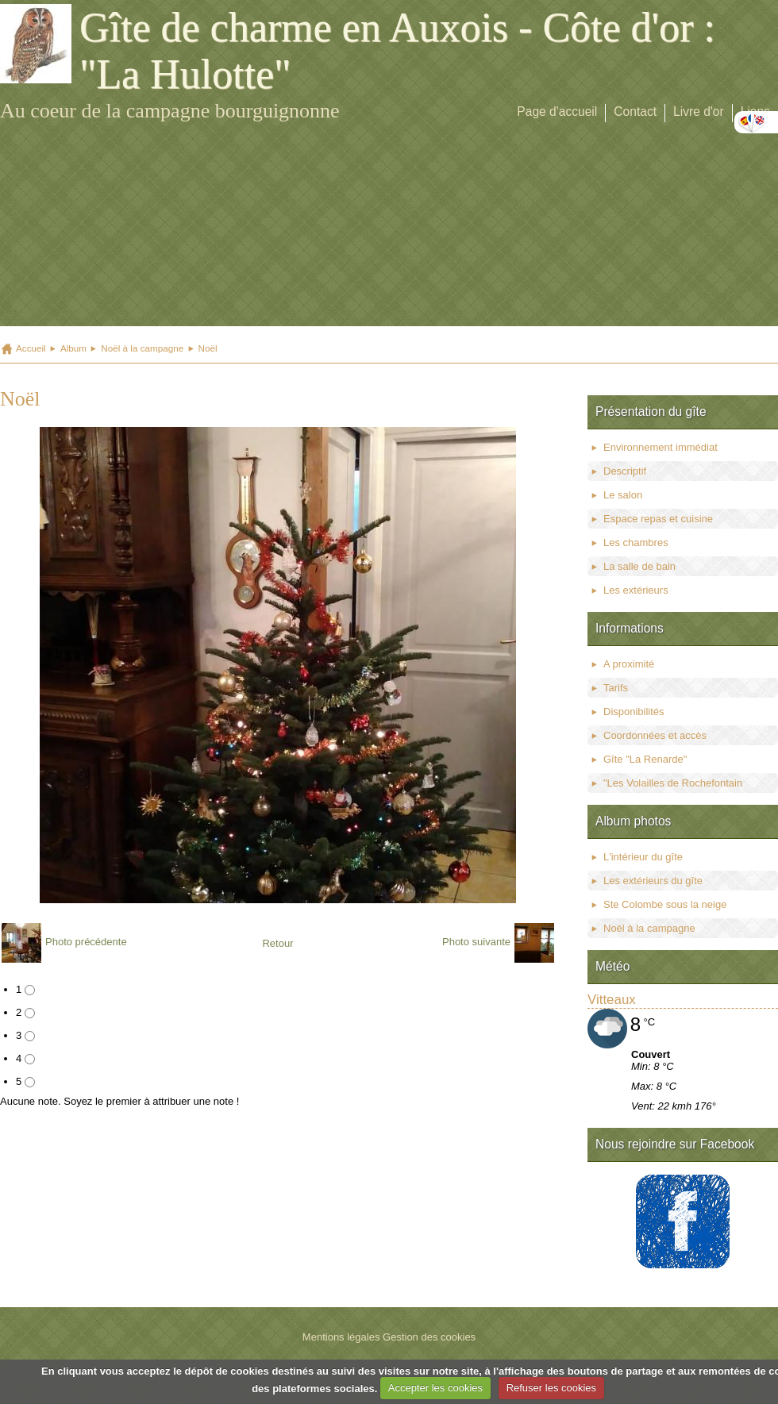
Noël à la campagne (142, 348)
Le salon (622, 495)
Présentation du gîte (651, 411)
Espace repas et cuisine (658, 519)
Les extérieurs (635, 590)
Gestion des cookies (429, 1337)
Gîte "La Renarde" (645, 759)
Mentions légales (341, 1337)
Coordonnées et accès (655, 735)
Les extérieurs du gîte (653, 881)
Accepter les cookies (435, 1388)
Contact (635, 111)
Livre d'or (698, 111)
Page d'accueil (557, 111)
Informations (629, 628)
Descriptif (624, 471)
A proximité (628, 664)
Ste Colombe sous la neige (664, 904)
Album (73, 348)
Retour (277, 943)
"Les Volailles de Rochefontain (672, 783)
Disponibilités (633, 711)
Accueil (31, 348)
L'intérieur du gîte (643, 857)
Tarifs (615, 688)
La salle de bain (639, 566)
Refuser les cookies (551, 1388)
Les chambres (635, 542)
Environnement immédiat (660, 447)
